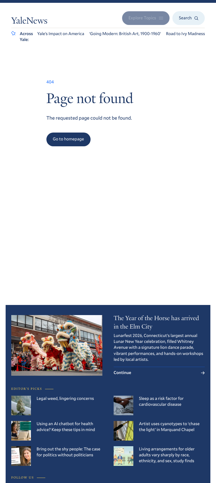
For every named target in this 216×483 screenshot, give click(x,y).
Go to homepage (68, 139)
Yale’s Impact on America (60, 34)
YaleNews (29, 21)
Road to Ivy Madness (185, 34)
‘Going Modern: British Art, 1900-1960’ (125, 34)
